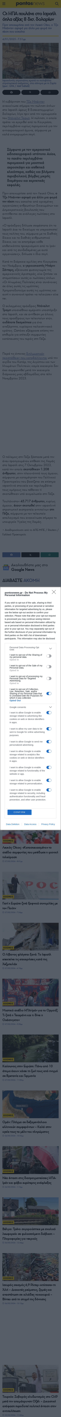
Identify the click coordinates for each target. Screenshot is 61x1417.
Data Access (30, 824)
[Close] (55, 593)
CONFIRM (19, 812)
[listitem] (30, 648)
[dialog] (30, 708)
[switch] (48, 656)
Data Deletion (12, 824)
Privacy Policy (48, 824)
